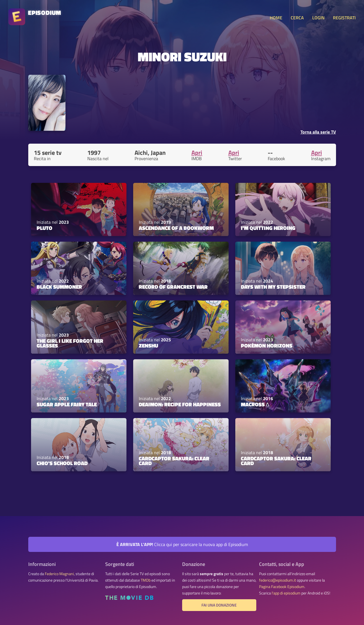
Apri (196, 152)
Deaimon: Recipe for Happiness (180, 404)
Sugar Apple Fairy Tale (67, 404)
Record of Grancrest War (173, 286)
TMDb (146, 580)
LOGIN (318, 17)
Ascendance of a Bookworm (176, 227)
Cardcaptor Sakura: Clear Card (174, 461)
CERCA (297, 17)
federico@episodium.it (277, 580)
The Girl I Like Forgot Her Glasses (70, 343)
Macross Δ (255, 404)
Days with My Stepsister (273, 286)
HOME (276, 17)
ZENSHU (148, 345)
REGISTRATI (344, 17)
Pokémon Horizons (266, 345)
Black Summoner (59, 286)
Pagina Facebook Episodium (281, 587)
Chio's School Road (62, 463)
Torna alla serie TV (318, 132)
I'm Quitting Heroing (268, 227)
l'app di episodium (286, 593)
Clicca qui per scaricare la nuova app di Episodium (182, 544)
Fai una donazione (219, 605)
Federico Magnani (59, 574)
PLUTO (44, 227)
